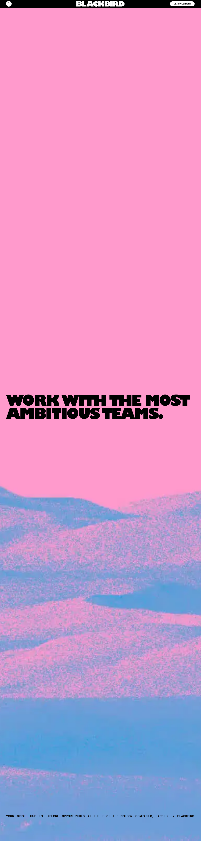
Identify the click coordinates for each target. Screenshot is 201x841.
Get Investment (182, 3)
